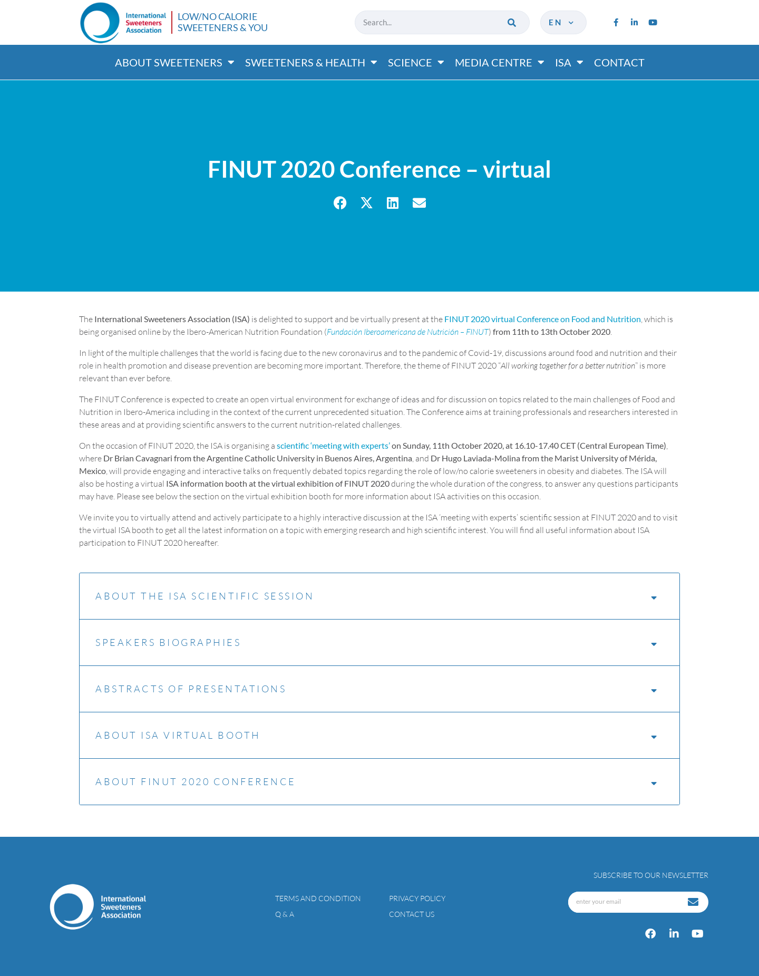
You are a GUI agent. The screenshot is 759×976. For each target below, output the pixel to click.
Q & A (284, 914)
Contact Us (411, 914)
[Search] (512, 22)
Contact (619, 62)
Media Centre (499, 62)
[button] (340, 203)
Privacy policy (417, 898)
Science (416, 62)
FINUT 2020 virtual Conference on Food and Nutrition (542, 319)
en (562, 22)
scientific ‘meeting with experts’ (333, 445)
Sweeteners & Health (311, 62)
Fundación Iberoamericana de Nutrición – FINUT (408, 331)
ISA (569, 62)
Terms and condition (318, 898)
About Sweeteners (175, 62)
